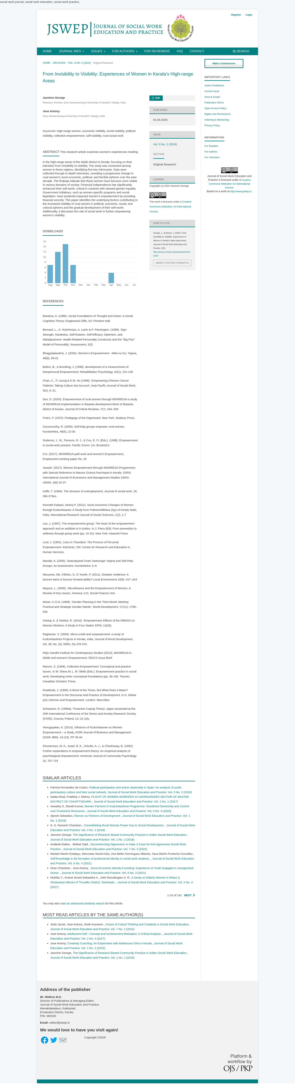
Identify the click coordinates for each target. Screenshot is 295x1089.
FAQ (180, 51)
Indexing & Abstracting (216, 119)
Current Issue (211, 91)
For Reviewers (157, 51)
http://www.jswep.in (241, 191)
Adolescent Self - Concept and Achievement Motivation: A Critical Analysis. (114, 933)
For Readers (211, 145)
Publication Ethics (214, 102)
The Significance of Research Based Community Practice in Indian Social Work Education (130, 834)
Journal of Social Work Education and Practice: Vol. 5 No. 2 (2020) (150, 792)
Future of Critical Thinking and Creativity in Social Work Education (148, 924)
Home (47, 51)
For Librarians (212, 157)
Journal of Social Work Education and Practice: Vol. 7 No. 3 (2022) (105, 849)
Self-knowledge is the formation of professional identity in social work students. (100, 858)
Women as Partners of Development (97, 815)
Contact (197, 51)
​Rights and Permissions (217, 114)
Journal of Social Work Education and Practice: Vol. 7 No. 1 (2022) (92, 929)
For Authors (123, 51)
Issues (97, 51)
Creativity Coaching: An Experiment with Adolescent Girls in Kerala (109, 943)
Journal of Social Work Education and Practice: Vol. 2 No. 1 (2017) (136, 801)
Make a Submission (224, 63)
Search (241, 51)
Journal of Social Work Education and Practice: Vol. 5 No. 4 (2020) (129, 811)
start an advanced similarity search (83, 903)
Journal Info (70, 51)
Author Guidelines (214, 85)
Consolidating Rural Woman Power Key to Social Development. (124, 825)
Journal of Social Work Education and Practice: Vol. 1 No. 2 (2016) (92, 839)
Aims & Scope (212, 96)
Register (236, 14)
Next (188, 895)
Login (249, 14)
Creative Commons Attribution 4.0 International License (170, 206)
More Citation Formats (172, 262)
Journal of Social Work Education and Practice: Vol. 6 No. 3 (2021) (104, 872)
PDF (157, 98)
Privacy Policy (212, 125)
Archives (59, 62)
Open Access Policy (215, 108)
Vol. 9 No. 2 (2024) (79, 62)
